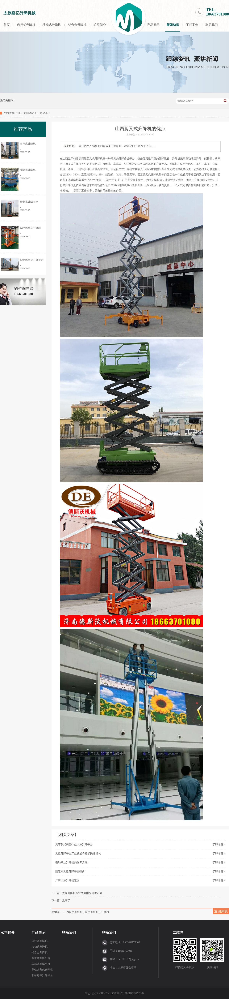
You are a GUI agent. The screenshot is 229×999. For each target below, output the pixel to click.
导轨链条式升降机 (42, 969)
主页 (18, 113)
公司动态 (42, 113)
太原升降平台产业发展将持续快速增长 (78, 853)
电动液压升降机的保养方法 (71, 862)
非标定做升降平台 (42, 975)
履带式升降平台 (29, 201)
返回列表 (221, 911)
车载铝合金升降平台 (32, 260)
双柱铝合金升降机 (30, 228)
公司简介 (100, 24)
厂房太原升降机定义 (67, 880)
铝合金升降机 (77, 24)
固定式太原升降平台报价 (70, 871)
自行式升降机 (26, 24)
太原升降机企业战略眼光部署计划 (82, 893)
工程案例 (192, 24)
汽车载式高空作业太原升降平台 (74, 844)
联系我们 (212, 24)
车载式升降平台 (40, 963)
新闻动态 (173, 24)
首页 (7, 24)
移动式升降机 (52, 24)
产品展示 (153, 24)
